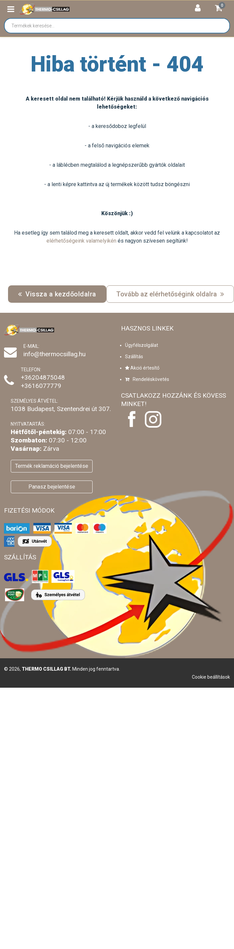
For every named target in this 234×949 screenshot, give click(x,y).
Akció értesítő (142, 368)
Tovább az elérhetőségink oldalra (170, 294)
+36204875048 (43, 377)
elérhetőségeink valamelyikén (81, 241)
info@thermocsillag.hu (54, 354)
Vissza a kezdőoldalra (57, 294)
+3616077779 (41, 386)
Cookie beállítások (211, 677)
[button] (10, 9)
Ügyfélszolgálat (141, 345)
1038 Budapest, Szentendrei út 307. (61, 409)
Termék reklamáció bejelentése (51, 466)
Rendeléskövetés (147, 379)
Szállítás (134, 356)
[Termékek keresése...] (120, 26)
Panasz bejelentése (51, 487)
